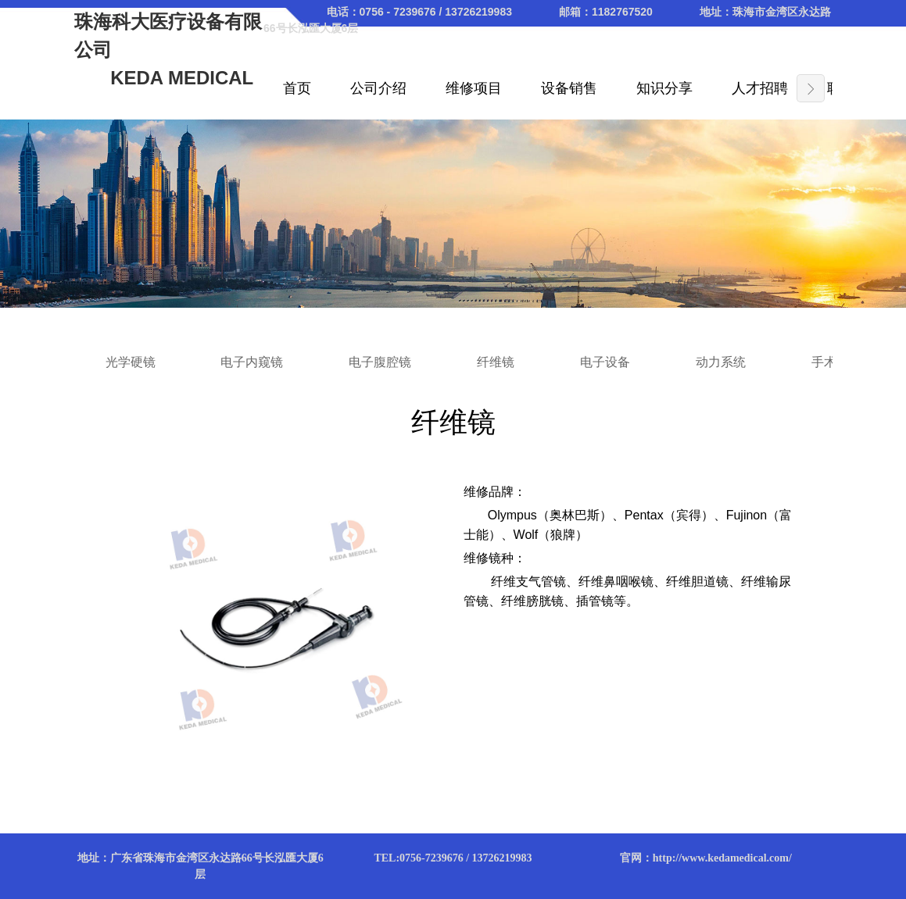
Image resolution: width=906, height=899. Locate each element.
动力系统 (721, 362)
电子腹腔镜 (380, 362)
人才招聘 (760, 88)
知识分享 (664, 88)
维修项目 (474, 88)
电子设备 (605, 362)
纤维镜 (495, 362)
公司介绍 (378, 88)
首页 (297, 88)
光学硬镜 (131, 362)
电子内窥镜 (251, 362)
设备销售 (569, 88)
